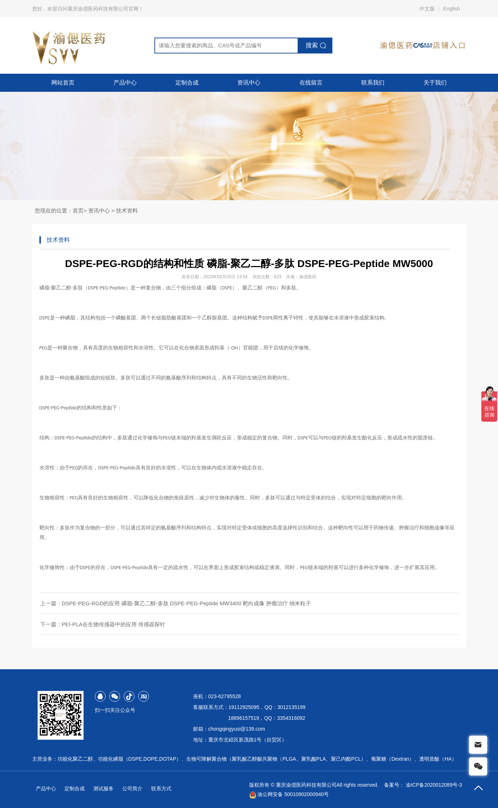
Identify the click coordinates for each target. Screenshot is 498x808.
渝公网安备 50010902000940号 (289, 794)
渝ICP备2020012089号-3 (434, 785)
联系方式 (161, 788)
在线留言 (311, 82)
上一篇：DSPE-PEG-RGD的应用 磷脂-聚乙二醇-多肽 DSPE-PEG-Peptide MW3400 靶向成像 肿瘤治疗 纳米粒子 (175, 603)
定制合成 (187, 82)
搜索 (312, 45)
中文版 (427, 9)
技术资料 (127, 210)
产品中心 (125, 82)
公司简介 (132, 788)
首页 (78, 210)
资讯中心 (248, 82)
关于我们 (435, 82)
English (451, 9)
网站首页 (63, 82)
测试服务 (103, 788)
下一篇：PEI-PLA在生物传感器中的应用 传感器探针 (103, 624)
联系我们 (372, 82)
